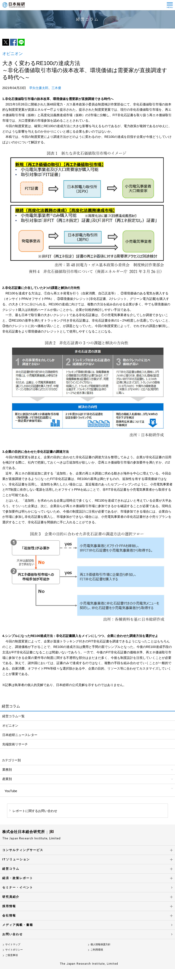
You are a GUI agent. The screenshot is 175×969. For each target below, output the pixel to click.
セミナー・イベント (17, 887)
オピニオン (10, 725)
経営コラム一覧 (13, 716)
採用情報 (9, 906)
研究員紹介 (10, 896)
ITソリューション (16, 859)
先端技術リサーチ (15, 744)
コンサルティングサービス (22, 850)
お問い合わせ (12, 934)
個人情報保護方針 (100, 944)
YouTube (11, 791)
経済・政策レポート (17, 878)
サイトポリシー (14, 949)
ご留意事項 (11, 955)
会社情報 (9, 915)
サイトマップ (12, 944)
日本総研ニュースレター (19, 735)
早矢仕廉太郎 (38, 88)
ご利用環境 (96, 949)
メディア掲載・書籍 (17, 925)
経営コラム (10, 868)
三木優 (56, 88)
